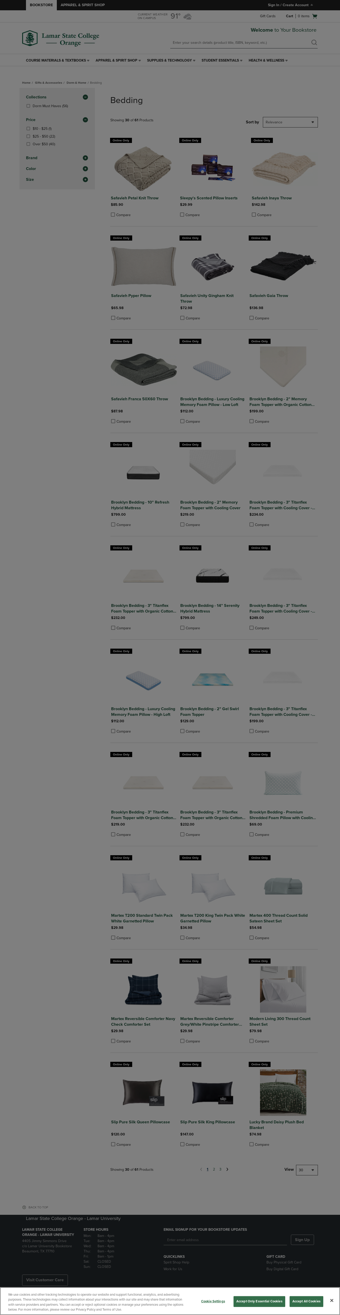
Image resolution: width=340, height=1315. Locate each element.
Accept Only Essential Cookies (259, 1301)
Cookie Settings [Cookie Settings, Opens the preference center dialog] (213, 1301)
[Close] (331, 1300)
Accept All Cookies (306, 1301)
